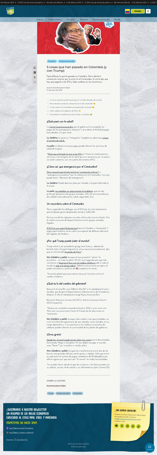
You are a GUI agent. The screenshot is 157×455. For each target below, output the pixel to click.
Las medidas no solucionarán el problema (74, 191)
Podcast (40, 19)
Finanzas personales (101, 19)
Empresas (84, 19)
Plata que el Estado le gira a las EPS (65, 154)
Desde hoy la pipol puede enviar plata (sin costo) (69, 340)
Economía (71, 19)
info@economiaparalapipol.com (125, 419)
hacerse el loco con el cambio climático (77, 263)
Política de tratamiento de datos (78, 444)
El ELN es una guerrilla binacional (62, 228)
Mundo (117, 19)
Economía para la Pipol (56, 386)
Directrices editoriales (78, 447)
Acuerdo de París (73, 252)
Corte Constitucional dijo (61, 127)
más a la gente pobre (65, 265)
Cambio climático (55, 19)
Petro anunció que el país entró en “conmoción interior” (73, 172)
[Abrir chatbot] (150, 448)
